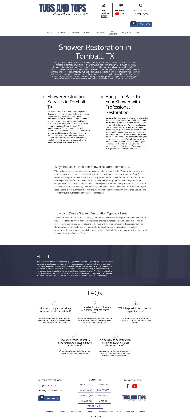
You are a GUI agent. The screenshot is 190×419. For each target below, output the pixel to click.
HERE (104, 16)
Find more (102, 12)
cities (107, 13)
